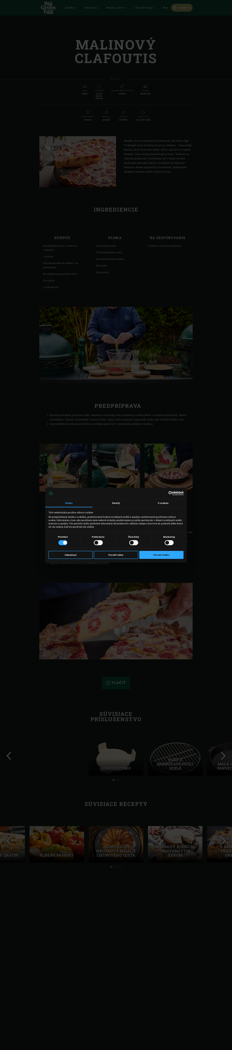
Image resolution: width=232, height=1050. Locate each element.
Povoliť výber (115, 554)
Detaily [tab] (116, 502)
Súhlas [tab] (69, 502)
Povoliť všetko (161, 554)
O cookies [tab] (163, 502)
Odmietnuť (70, 554)
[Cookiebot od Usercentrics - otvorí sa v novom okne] (170, 493)
